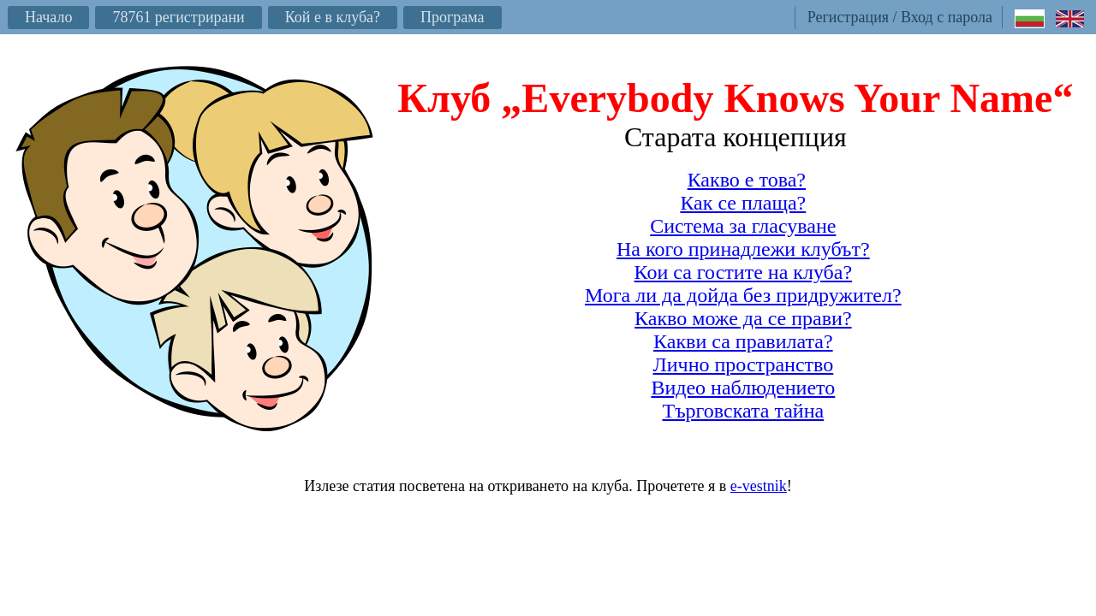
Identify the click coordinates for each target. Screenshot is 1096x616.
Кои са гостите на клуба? (743, 272)
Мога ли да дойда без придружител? (743, 295)
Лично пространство (742, 364)
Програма (452, 17)
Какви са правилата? (743, 341)
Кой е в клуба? (332, 17)
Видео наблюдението (743, 387)
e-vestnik (758, 486)
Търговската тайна (743, 411)
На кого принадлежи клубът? (743, 249)
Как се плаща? (743, 203)
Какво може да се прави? (742, 318)
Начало (48, 17)
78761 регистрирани (178, 17)
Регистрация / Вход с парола (899, 17)
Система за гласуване (743, 226)
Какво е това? (747, 180)
